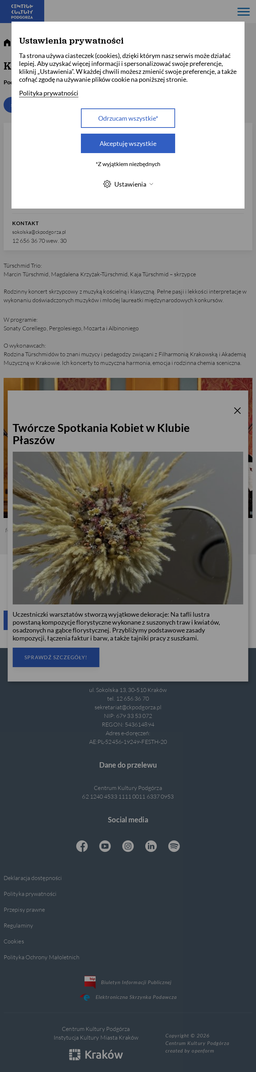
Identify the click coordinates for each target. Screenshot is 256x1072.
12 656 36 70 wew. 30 (39, 240)
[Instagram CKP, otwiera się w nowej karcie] (128, 847)
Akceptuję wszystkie (128, 143)
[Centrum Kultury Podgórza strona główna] (22, 11)
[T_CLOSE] (237, 412)
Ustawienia (128, 183)
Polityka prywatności (30, 893)
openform (203, 1051)
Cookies (14, 941)
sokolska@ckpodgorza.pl (39, 232)
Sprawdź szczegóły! (55, 657)
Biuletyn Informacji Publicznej (128, 982)
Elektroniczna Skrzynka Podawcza (128, 997)
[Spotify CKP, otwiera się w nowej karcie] (174, 847)
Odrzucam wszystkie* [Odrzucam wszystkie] (128, 118)
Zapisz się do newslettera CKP (88, 620)
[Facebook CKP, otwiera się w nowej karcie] (82, 847)
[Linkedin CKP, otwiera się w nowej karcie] (151, 847)
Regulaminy (18, 925)
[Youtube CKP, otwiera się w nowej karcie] (105, 847)
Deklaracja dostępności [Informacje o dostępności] (33, 877)
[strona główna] (7, 43)
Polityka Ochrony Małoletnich (41, 956)
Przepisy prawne (24, 909)
